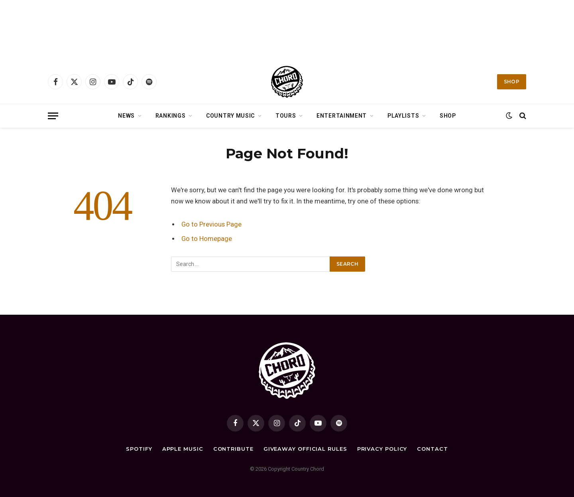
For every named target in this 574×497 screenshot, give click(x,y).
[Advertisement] (287, 30)
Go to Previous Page (211, 224)
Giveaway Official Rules (305, 449)
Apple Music (182, 449)
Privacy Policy (382, 449)
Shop (511, 82)
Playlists (403, 115)
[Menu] (53, 116)
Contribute (233, 449)
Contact (432, 449)
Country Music (230, 115)
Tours (285, 115)
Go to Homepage (206, 239)
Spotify (139, 449)
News (126, 115)
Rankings (170, 115)
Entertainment (341, 115)
